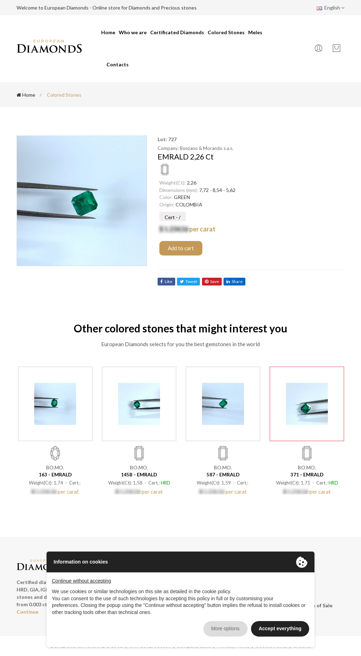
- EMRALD (55, 474)
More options (225, 628)
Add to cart (181, 248)
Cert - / (172, 217)
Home (108, 32)
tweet (188, 281)
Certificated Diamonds (177, 32)
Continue (27, 612)
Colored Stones (226, 32)
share (235, 281)
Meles (255, 32)
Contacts (117, 64)
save (212, 281)
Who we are (133, 32)
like (166, 281)
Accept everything (280, 628)
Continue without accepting (81, 581)
